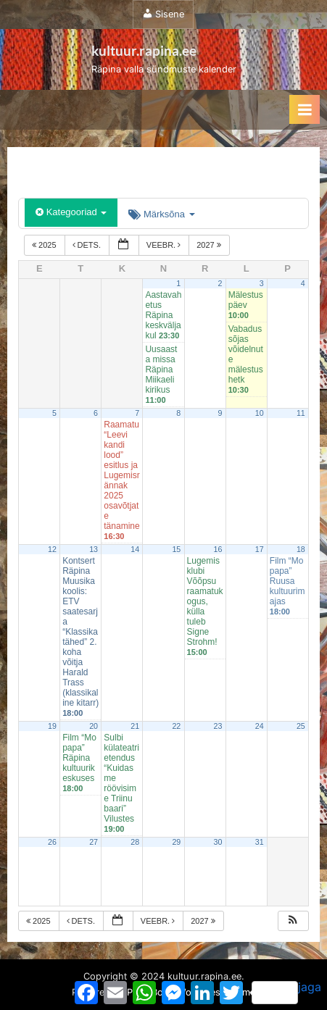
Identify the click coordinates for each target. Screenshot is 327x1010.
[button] (292, 921)
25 (301, 726)
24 (259, 726)
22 (176, 726)
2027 (209, 245)
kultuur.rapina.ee (143, 50)
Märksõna (161, 214)
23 (218, 726)
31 (259, 842)
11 (301, 413)
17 (259, 549)
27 (93, 842)
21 (135, 726)
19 (52, 726)
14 (135, 549)
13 (93, 549)
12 (52, 549)
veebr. (164, 245)
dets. (88, 245)
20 (93, 726)
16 (218, 549)
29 (176, 842)
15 (176, 549)
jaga (286, 992)
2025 (45, 245)
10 (259, 413)
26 (52, 842)
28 (135, 842)
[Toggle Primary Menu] (304, 109)
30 (218, 842)
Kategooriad (71, 211)
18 (301, 549)
